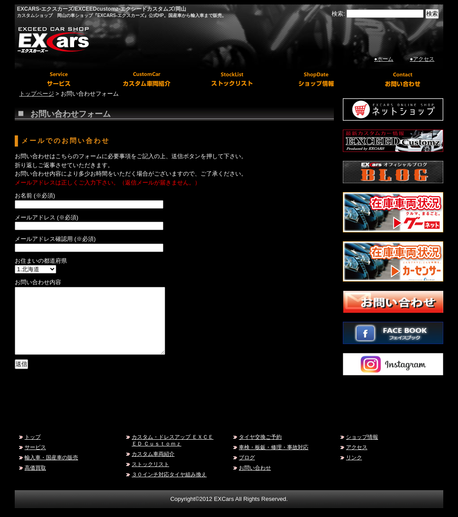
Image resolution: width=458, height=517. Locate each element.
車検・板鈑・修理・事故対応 (273, 447)
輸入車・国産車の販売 (51, 457)
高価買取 (35, 468)
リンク (354, 457)
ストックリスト (150, 464)
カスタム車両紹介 (153, 454)
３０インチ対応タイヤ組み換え (169, 474)
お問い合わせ (255, 468)
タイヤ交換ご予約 (260, 437)
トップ (33, 437)
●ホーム (383, 59)
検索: (338, 13)
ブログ (247, 457)
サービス (35, 447)
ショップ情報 (362, 437)
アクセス (356, 447)
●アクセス (422, 59)
